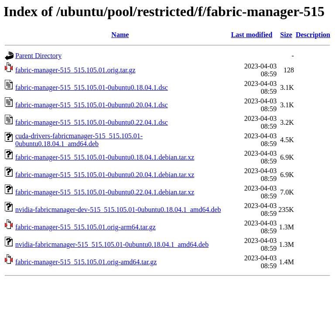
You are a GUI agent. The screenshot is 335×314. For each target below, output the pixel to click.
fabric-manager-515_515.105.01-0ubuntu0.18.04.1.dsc (91, 87)
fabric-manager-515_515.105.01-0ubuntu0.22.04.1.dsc (91, 122)
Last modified (252, 34)
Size (286, 34)
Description (313, 34)
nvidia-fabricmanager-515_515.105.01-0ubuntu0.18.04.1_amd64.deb (112, 244)
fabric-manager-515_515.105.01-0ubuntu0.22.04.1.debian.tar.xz (104, 192)
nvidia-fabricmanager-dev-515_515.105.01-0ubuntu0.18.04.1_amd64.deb (118, 209)
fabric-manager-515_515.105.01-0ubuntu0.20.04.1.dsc (91, 105)
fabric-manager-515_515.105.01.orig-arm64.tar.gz (85, 227)
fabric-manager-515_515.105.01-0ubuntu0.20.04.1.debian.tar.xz (104, 174)
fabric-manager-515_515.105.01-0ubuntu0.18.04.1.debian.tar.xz (104, 157)
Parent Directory (38, 55)
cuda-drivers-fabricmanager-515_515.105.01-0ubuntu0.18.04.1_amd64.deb (79, 139)
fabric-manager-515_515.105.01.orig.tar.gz (75, 70)
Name (120, 34)
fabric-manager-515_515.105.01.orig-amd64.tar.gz (86, 262)
